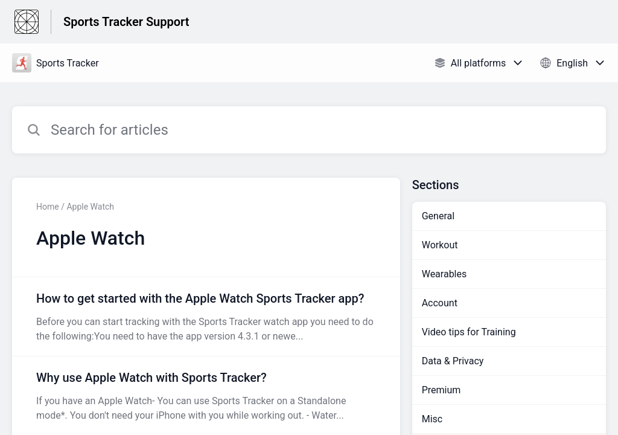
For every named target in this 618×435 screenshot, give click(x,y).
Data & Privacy (453, 361)
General (438, 216)
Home (47, 206)
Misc (432, 419)
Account (439, 303)
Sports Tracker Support (126, 21)
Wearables (444, 274)
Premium (441, 390)
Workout (440, 245)
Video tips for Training (469, 332)
